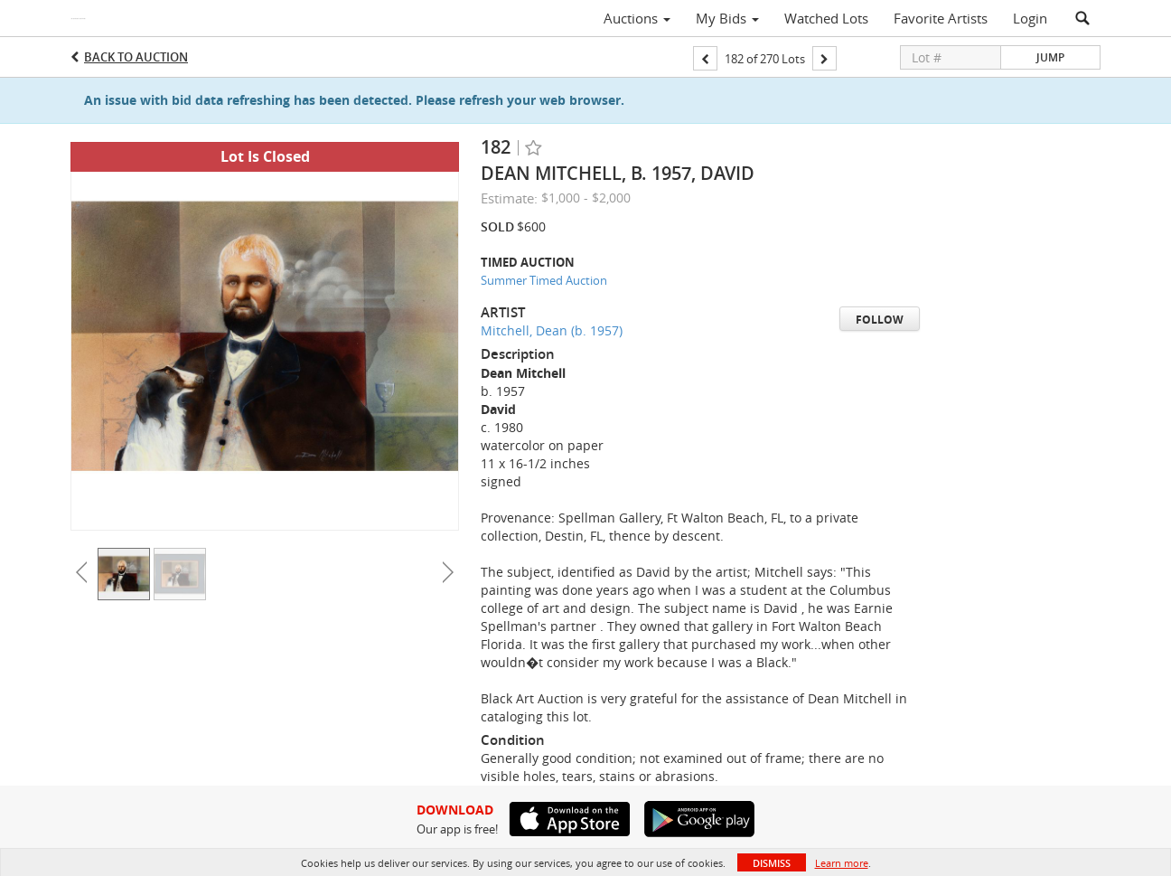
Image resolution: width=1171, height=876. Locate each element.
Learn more (841, 863)
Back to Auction (136, 57)
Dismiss (772, 863)
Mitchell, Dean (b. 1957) (552, 330)
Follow (880, 319)
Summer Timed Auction (544, 280)
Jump (1050, 57)
